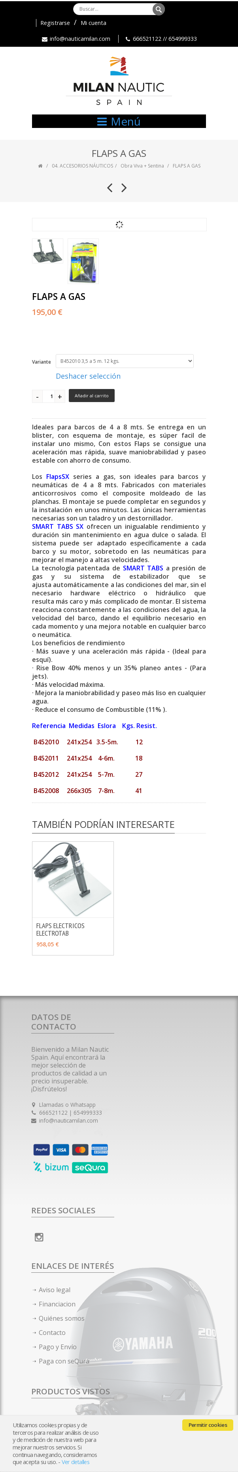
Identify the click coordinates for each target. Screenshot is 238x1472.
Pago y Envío (58, 1346)
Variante (41, 361)
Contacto (52, 1332)
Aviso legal (54, 1289)
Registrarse (55, 23)
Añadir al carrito (92, 396)
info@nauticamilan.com (80, 38)
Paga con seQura (64, 1361)
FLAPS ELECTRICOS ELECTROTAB (60, 929)
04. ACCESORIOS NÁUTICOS (82, 165)
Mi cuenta (93, 23)
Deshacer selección (88, 376)
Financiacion (57, 1304)
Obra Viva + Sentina (142, 165)
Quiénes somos (62, 1318)
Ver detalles (75, 1462)
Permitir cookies (208, 1424)
